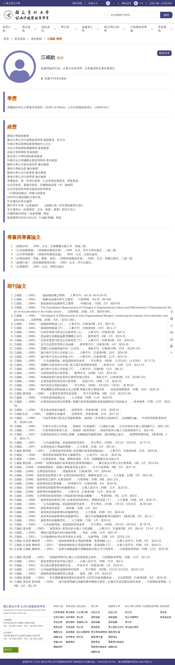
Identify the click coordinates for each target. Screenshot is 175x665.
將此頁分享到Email (171, 332)
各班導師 (70, 617)
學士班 (80, 617)
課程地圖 (95, 622)
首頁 (6, 38)
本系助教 (70, 627)
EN (141, 3)
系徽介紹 (57, 642)
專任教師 (70, 612)
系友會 (163, 612)
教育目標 (57, 627)
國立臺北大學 (11, 3)
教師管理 (164, 53)
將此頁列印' (171, 339)
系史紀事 (57, 622)
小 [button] (102, 3)
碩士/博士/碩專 (111, 29)
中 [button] (108, 3)
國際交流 (57, 632)
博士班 (80, 637)
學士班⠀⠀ (65, 29)
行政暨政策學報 (138, 29)
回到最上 (171, 353)
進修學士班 (87, 29)
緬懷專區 (70, 642)
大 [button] (114, 3)
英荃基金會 (165, 617)
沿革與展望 (59, 612)
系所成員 (26, 29)
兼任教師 (70, 622)
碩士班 (80, 627)
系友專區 (162, 29)
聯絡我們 (57, 647)
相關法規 (57, 637)
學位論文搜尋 (131, 627)
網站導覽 (77, 3)
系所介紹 (7, 29)
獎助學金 (95, 642)
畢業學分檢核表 (99, 647)
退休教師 (36, 38)
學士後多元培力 (116, 627)
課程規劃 (95, 617)
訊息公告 (95, 612)
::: (71, 3)
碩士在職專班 (83, 632)
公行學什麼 (82, 612)
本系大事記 (59, 617)
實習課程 (95, 627)
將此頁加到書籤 (171, 346)
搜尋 (166, 15)
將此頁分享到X (171, 325)
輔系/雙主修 (97, 637)
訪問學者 (70, 637)
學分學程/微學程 (99, 632)
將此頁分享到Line (171, 318)
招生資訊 (46, 29)
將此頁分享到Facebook (171, 312)
